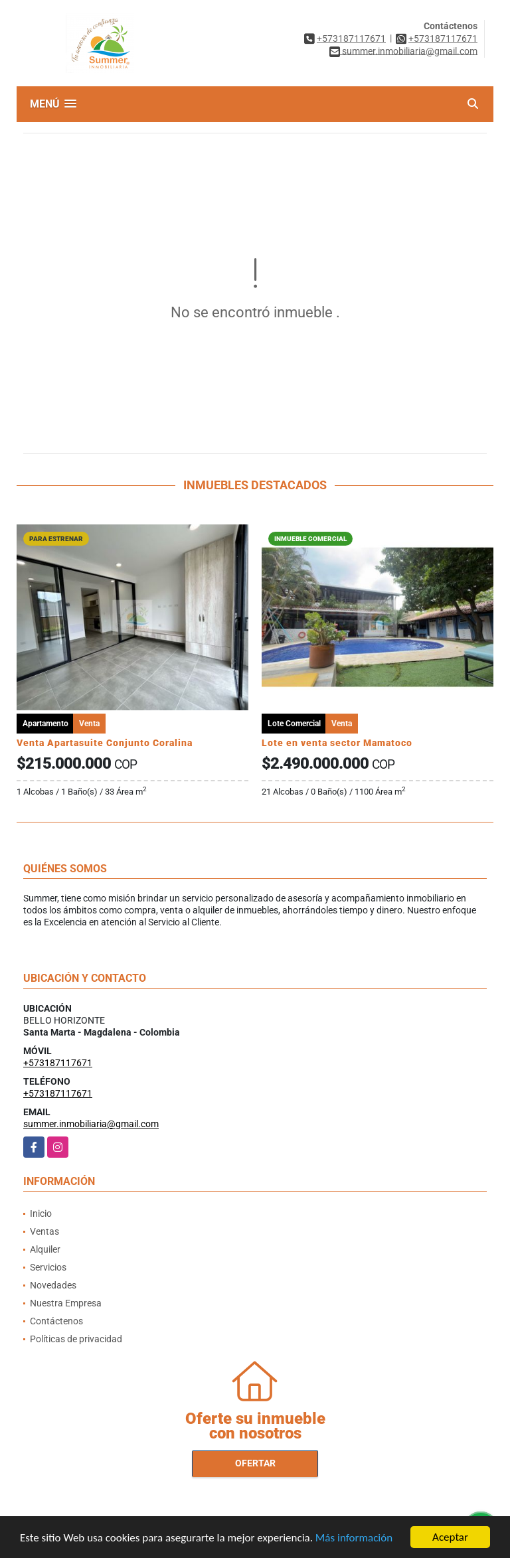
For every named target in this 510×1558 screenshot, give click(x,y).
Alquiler (45, 1249)
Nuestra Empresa (66, 1303)
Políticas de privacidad (76, 1339)
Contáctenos (56, 1321)
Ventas (44, 1231)
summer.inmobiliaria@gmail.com (91, 1124)
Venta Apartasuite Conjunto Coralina (105, 743)
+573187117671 (351, 38)
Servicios (48, 1267)
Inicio (41, 1213)
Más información (353, 1540)
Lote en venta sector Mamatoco (337, 743)
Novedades (53, 1285)
